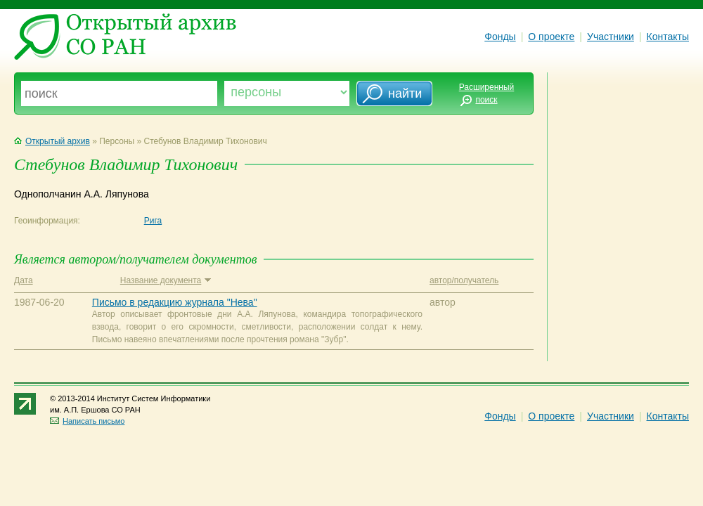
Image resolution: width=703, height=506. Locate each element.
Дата (23, 280)
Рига (153, 221)
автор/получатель (464, 280)
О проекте (551, 36)
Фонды (499, 36)
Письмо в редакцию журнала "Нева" (174, 302)
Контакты (668, 36)
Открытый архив (52, 141)
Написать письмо (87, 421)
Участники (610, 36)
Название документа (165, 280)
